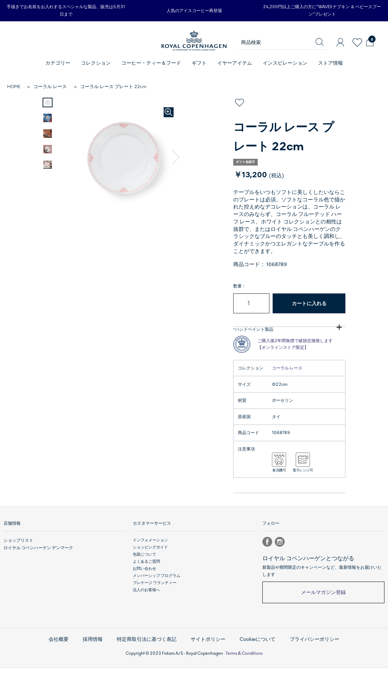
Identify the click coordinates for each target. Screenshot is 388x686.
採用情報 (98, 659)
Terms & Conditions (244, 671)
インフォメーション (150, 562)
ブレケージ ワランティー (154, 604)
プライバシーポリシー (308, 659)
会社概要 (66, 659)
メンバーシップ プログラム (156, 597)
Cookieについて (254, 659)
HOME (13, 87)
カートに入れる (309, 304)
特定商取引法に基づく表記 (149, 659)
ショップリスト (17, 562)
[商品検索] (281, 43)
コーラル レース (50, 87)
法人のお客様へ (146, 611)
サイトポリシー (208, 659)
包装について (144, 576)
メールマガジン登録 (323, 614)
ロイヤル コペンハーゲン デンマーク (35, 569)
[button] (176, 157)
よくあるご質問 (146, 583)
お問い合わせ (144, 590)
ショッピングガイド (150, 569)
